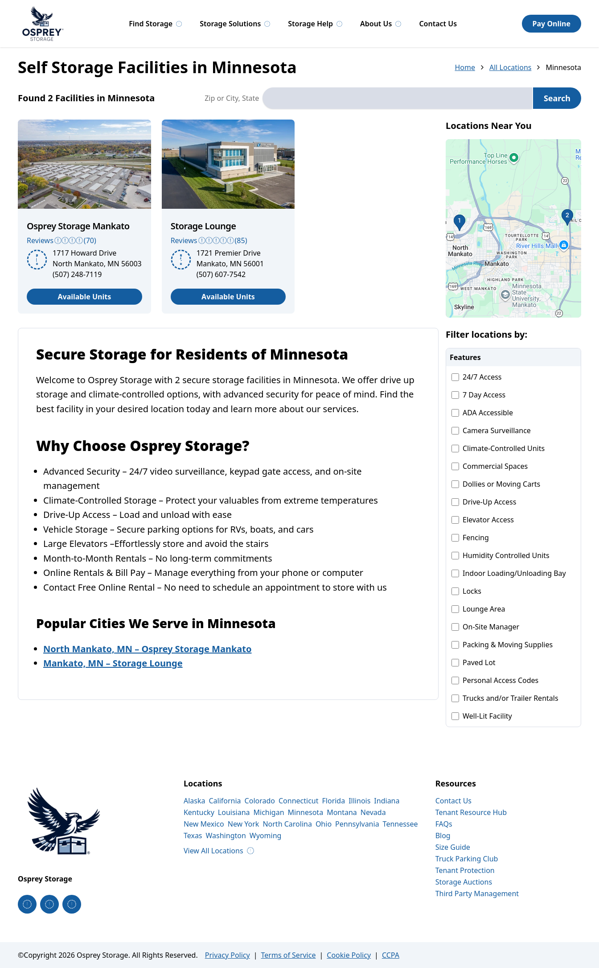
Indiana (386, 801)
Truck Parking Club (466, 859)
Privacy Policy (227, 955)
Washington (226, 835)
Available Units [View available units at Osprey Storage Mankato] (84, 297)
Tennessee (400, 824)
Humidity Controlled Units (506, 555)
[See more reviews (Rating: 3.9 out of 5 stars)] (84, 240)
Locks (472, 591)
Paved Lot (479, 662)
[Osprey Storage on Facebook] (27, 904)
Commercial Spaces (495, 466)
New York (243, 824)
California (225, 801)
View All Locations (219, 850)
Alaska (194, 801)
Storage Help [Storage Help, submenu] (315, 24)
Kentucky (199, 812)
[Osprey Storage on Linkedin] (71, 904)
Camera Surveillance (497, 430)
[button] (513, 228)
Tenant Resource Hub (471, 812)
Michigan (269, 812)
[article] (84, 217)
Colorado (260, 801)
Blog (443, 835)
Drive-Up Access (489, 502)
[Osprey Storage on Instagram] (49, 904)
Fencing (476, 537)
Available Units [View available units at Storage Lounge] (228, 297)
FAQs (443, 824)
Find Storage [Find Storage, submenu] (155, 24)
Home (465, 67)
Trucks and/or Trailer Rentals (510, 698)
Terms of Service (288, 955)
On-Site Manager (491, 627)
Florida (333, 801)
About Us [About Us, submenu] (380, 24)
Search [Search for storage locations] (557, 98)
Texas (193, 835)
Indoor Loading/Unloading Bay (514, 573)
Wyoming (266, 835)
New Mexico (204, 824)
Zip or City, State (232, 98)
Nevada (373, 812)
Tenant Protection (465, 870)
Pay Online (551, 24)
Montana (342, 812)
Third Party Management (477, 893)
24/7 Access (482, 377)
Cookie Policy (349, 955)
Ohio (324, 824)
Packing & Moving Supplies (508, 644)
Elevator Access (488, 520)
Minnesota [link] (563, 67)
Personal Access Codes (500, 680)
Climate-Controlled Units (504, 448)
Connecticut (299, 801)
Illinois (359, 801)
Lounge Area (484, 609)
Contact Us (438, 24)
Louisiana (234, 812)
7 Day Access (484, 395)
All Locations (510, 67)
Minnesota (306, 812)
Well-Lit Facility (487, 716)
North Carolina (287, 824)
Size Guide (452, 847)
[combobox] (397, 98)
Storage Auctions (463, 882)
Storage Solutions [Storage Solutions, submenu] (235, 24)
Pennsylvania (357, 824)
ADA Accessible (488, 413)
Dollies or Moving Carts (501, 484)
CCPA (390, 955)
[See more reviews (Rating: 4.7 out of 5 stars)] (228, 240)
